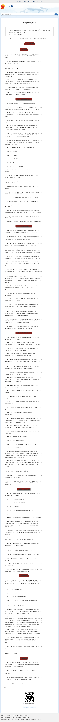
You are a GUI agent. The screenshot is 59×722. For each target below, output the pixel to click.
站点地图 (20, 715)
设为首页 (9, 715)
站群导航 (19, 1)
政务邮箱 (24, 1)
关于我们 (26, 715)
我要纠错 (26, 707)
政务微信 (29, 1)
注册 (41, 1)
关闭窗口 (33, 707)
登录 (37, 1)
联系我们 (3, 715)
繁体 (34, 1)
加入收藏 (14, 715)
